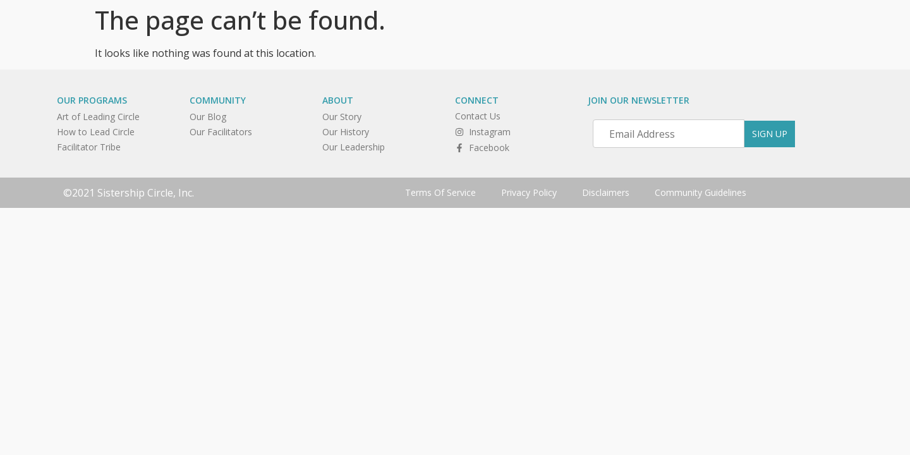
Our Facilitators (221, 132)
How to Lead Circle (96, 132)
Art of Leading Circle (98, 117)
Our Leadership (353, 147)
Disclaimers (605, 192)
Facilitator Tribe (89, 147)
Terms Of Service (440, 192)
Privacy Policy (529, 192)
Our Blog (208, 117)
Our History (345, 132)
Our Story (341, 117)
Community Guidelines (700, 192)
